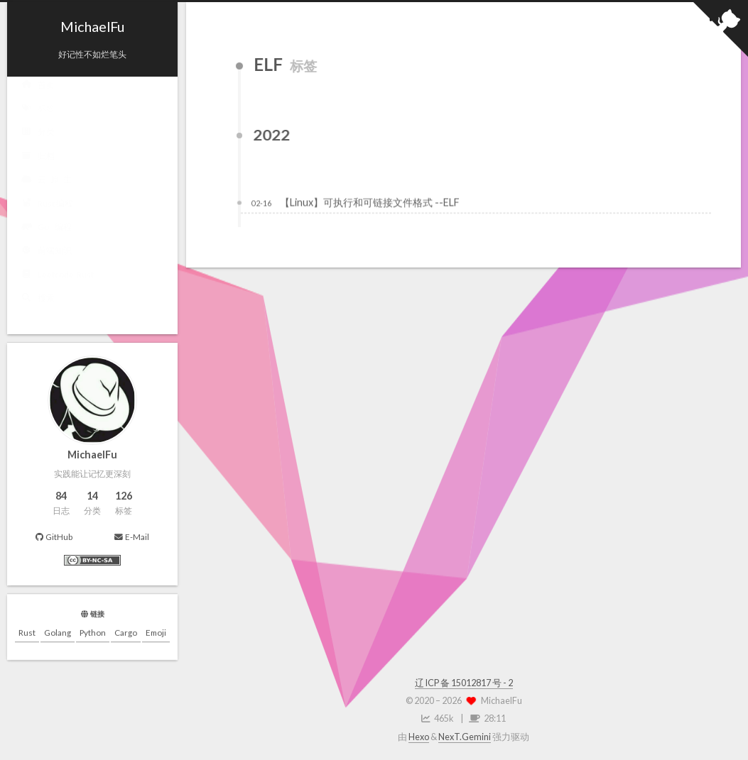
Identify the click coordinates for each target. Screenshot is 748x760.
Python (93, 633)
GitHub (53, 536)
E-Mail (132, 537)
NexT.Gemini (464, 737)
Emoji (156, 633)
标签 (38, 111)
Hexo (418, 737)
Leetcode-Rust (57, 277)
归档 (38, 158)
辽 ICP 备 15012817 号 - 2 (464, 683)
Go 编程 (46, 229)
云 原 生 (46, 182)
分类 (38, 134)
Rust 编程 (47, 205)
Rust (27, 633)
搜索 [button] (38, 300)
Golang (57, 633)
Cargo (125, 633)
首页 (38, 87)
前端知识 (46, 253)
